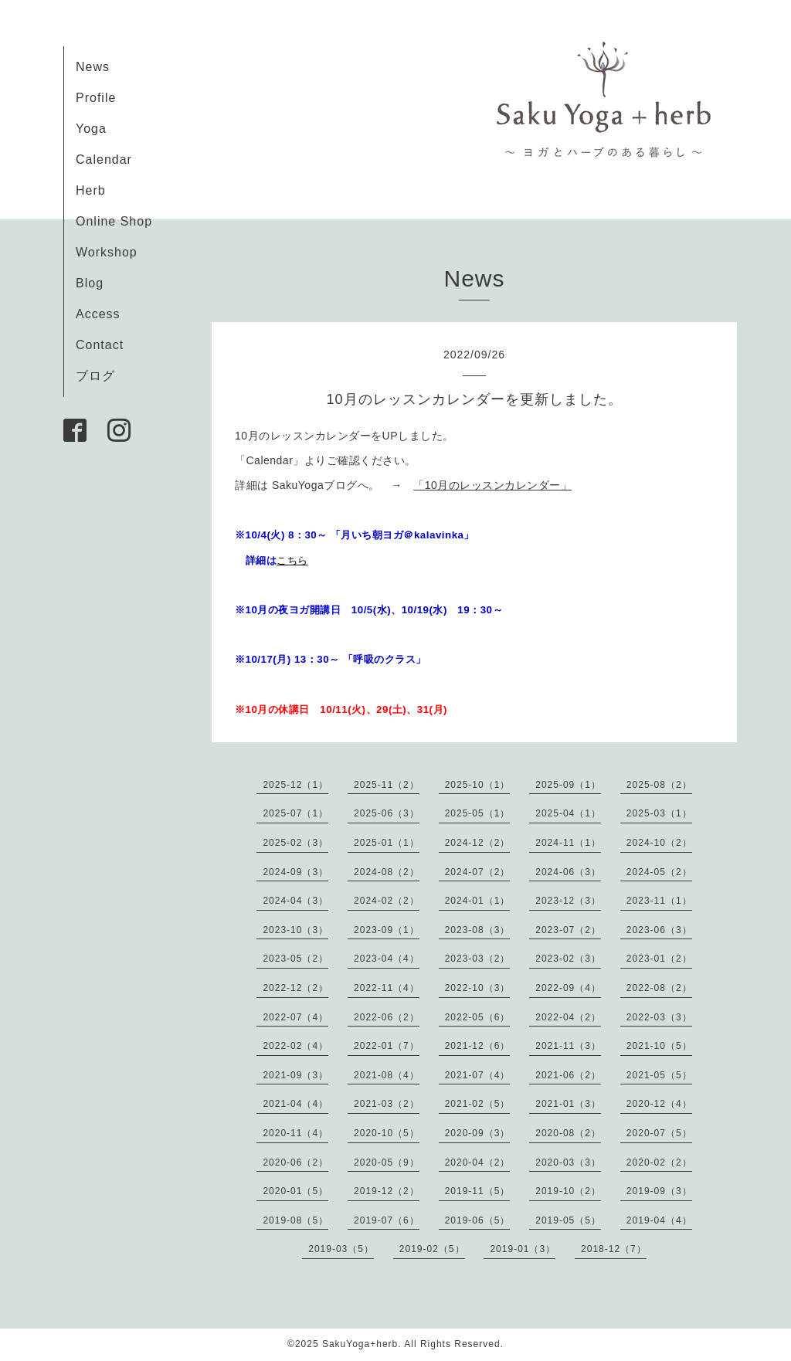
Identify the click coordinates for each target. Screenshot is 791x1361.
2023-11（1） (659, 900)
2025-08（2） (659, 784)
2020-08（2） (568, 1133)
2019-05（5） (568, 1220)
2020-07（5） (659, 1133)
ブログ (95, 375)
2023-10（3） (295, 930)
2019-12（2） (386, 1191)
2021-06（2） (568, 1075)
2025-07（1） (295, 813)
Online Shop (114, 221)
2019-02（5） (432, 1249)
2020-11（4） (295, 1133)
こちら (292, 560)
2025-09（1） (568, 784)
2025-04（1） (568, 813)
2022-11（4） (386, 988)
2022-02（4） (295, 1045)
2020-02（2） (659, 1162)
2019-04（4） (659, 1220)
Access (98, 314)
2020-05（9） (386, 1162)
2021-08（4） (386, 1075)
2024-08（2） (386, 872)
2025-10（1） (478, 784)
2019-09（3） (659, 1191)
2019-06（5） (478, 1220)
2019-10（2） (568, 1191)
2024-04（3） (295, 900)
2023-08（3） (478, 930)
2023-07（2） (568, 930)
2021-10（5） (659, 1045)
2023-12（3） (568, 900)
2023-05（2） (295, 958)
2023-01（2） (659, 958)
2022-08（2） (659, 988)
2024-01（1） (478, 900)
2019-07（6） (386, 1220)
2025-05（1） (478, 813)
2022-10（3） (478, 988)
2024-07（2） (478, 872)
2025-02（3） (295, 842)
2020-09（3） (478, 1133)
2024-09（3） (295, 872)
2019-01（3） (522, 1249)
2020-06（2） (295, 1162)
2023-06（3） (659, 930)
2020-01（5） (295, 1191)
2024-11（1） (568, 842)
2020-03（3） (568, 1162)
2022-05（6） (478, 1017)
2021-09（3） (295, 1075)
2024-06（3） (568, 872)
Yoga (91, 128)
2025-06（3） (386, 813)
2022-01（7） (386, 1045)
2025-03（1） (659, 813)
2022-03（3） (659, 1017)
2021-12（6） (478, 1045)
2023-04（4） (386, 958)
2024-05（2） (659, 872)
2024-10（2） (659, 842)
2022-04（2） (568, 1017)
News (93, 66)
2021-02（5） (478, 1103)
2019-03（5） (341, 1249)
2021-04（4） (295, 1103)
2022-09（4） (568, 988)
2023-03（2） (478, 958)
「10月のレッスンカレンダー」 (492, 485)
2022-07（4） (295, 1017)
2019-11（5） (478, 1191)
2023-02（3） (568, 958)
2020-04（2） (478, 1162)
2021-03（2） (386, 1103)
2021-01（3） (568, 1103)
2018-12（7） (614, 1249)
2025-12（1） (295, 784)
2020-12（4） (659, 1103)
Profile (96, 97)
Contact (100, 344)
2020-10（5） (386, 1133)
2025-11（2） (386, 784)
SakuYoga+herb (360, 1344)
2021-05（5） (659, 1075)
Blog (90, 283)
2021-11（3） (568, 1045)
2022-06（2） (386, 1017)
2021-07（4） (478, 1075)
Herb (91, 190)
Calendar (104, 159)
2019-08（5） (295, 1220)
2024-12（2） (478, 842)
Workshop (106, 252)
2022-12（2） (295, 988)
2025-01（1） (386, 842)
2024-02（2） (386, 900)
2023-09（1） (386, 930)
